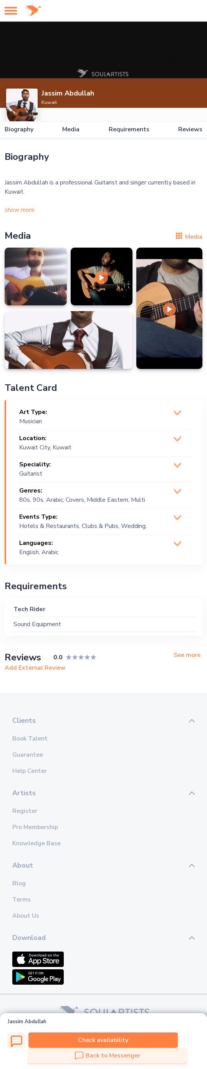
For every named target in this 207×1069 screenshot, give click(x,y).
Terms (21, 899)
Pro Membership (35, 827)
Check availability (103, 1040)
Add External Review (35, 668)
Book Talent (30, 738)
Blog (19, 883)
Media (70, 130)
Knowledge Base (36, 843)
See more (187, 655)
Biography (19, 130)
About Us (25, 916)
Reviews (190, 130)
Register (24, 811)
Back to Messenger (107, 1055)
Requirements (129, 130)
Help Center (29, 771)
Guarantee (27, 755)
